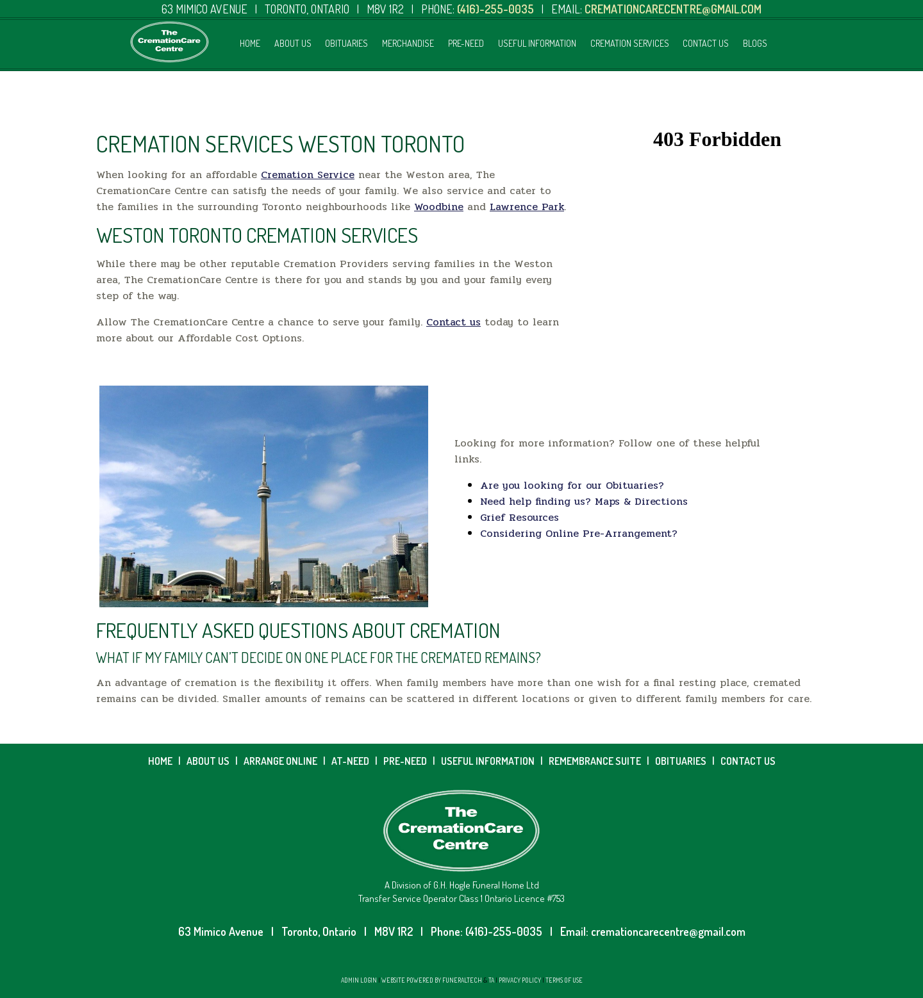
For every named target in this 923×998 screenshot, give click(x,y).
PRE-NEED (405, 761)
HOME (160, 761)
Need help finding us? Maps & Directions (584, 501)
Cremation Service (307, 175)
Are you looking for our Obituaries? (572, 485)
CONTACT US (748, 761)
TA (491, 980)
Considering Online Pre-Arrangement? (579, 533)
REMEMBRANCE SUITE (596, 761)
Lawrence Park (527, 207)
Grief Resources (519, 517)
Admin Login (359, 980)
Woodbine (438, 207)
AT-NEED (350, 761)
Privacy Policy (520, 980)
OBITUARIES (680, 761)
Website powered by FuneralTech (431, 980)
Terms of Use (564, 980)
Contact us (453, 322)
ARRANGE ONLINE (280, 761)
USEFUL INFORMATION (488, 761)
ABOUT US (208, 761)
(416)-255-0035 (503, 931)
